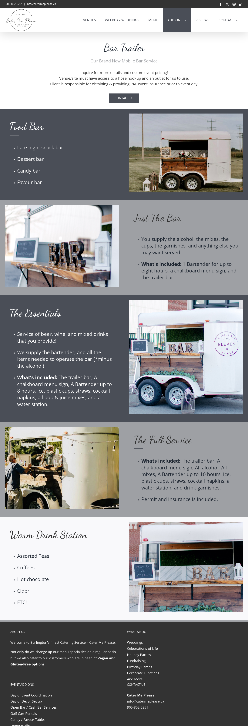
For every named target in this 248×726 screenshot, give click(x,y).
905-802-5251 (137, 707)
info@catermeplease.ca (41, 4)
